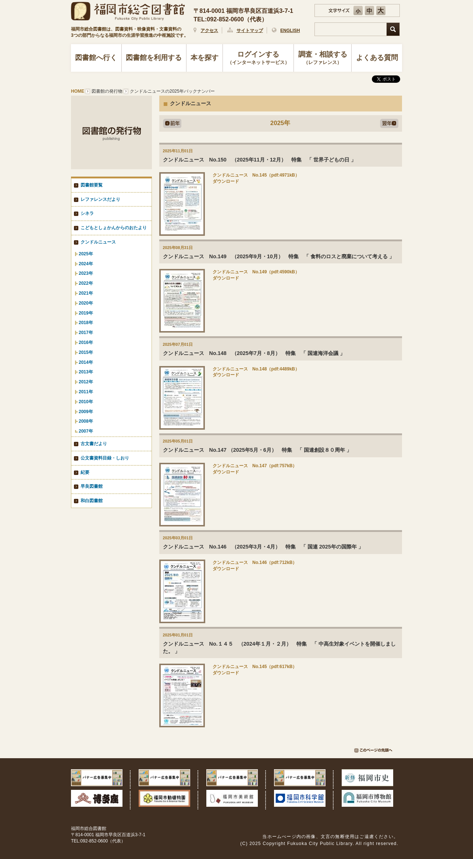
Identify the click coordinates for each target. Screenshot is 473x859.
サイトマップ (249, 30)
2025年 (86, 253)
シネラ (87, 213)
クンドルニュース (98, 242)
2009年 (86, 411)
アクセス (209, 30)
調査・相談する (323, 58)
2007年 (86, 431)
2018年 (86, 322)
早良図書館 (92, 486)
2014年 (86, 362)
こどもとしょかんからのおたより (114, 227)
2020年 (86, 303)
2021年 (86, 293)
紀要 (85, 472)
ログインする (258, 58)
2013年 (86, 372)
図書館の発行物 (107, 91)
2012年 (86, 381)
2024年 (86, 263)
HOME (77, 91)
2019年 (86, 313)
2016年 (86, 342)
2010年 (86, 401)
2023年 (86, 273)
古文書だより (94, 443)
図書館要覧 (92, 185)
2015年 (86, 352)
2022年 (86, 283)
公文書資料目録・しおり (105, 458)
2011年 (86, 391)
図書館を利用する (154, 57)
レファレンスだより (100, 199)
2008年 (86, 421)
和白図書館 (92, 500)
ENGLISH (290, 30)
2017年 (86, 332)
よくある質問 (377, 57)
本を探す (204, 57)
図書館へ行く (96, 57)
